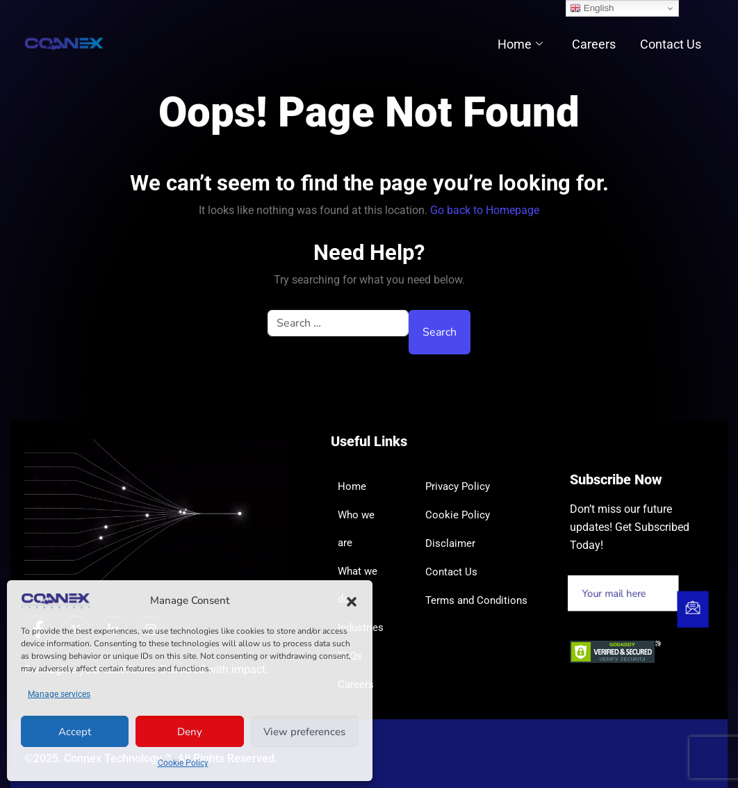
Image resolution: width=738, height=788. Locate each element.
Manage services (59, 694)
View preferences (304, 732)
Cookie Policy (183, 763)
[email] (623, 593)
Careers (599, 44)
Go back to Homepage (484, 210)
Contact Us (672, 44)
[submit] (692, 609)
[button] (352, 601)
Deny (189, 732)
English (592, 8)
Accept (74, 732)
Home (529, 44)
